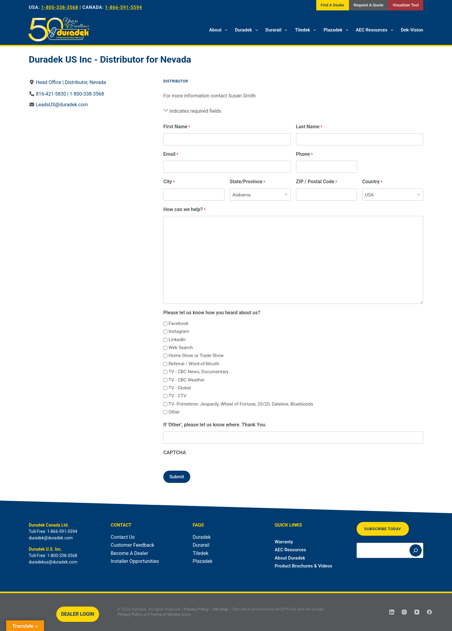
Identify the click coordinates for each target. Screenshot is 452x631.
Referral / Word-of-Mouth (194, 364)
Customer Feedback (132, 545)
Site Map (220, 609)
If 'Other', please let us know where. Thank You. (214, 425)
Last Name (309, 127)
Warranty (284, 542)
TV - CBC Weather (187, 380)
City (169, 182)
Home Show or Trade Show (196, 355)
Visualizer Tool (406, 5)
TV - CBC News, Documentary (198, 371)
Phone (304, 154)
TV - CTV (177, 396)
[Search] (415, 550)
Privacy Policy (196, 609)
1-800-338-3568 (59, 7)
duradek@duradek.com (51, 537)
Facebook (178, 323)
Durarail (277, 30)
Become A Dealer (129, 553)
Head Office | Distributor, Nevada (71, 82)
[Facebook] (429, 612)
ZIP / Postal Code (316, 182)
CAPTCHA (174, 452)
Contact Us (123, 537)
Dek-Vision (412, 30)
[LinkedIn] (391, 612)
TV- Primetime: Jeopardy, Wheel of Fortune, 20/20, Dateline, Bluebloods (241, 404)
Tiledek (306, 30)
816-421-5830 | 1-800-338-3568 (70, 94)
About (219, 30)
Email (170, 154)
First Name (176, 127)
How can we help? (184, 209)
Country (372, 182)
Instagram (179, 331)
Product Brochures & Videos (303, 566)
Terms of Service (165, 614)
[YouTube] (416, 612)
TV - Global (180, 388)
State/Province (247, 182)
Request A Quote (368, 5)
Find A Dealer (332, 5)
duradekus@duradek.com (53, 562)
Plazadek (337, 30)
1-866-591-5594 (123, 7)
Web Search (181, 347)
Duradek (247, 30)
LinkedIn (177, 339)
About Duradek (290, 558)
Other (174, 412)
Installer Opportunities (135, 561)
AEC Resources (376, 30)
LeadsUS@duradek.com (62, 105)
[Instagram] (404, 612)
